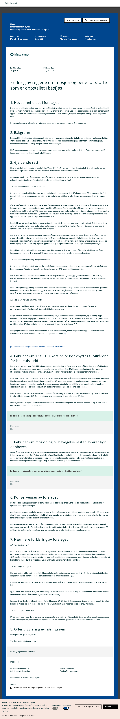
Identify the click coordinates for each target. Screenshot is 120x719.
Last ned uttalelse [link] (96, 19)
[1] (65, 332)
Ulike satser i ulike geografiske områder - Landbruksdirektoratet (39, 346)
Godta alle (110, 707)
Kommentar (15, 425)
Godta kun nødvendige (88, 707)
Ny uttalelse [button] (73, 19)
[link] (19, 715)
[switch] (55, 708)
